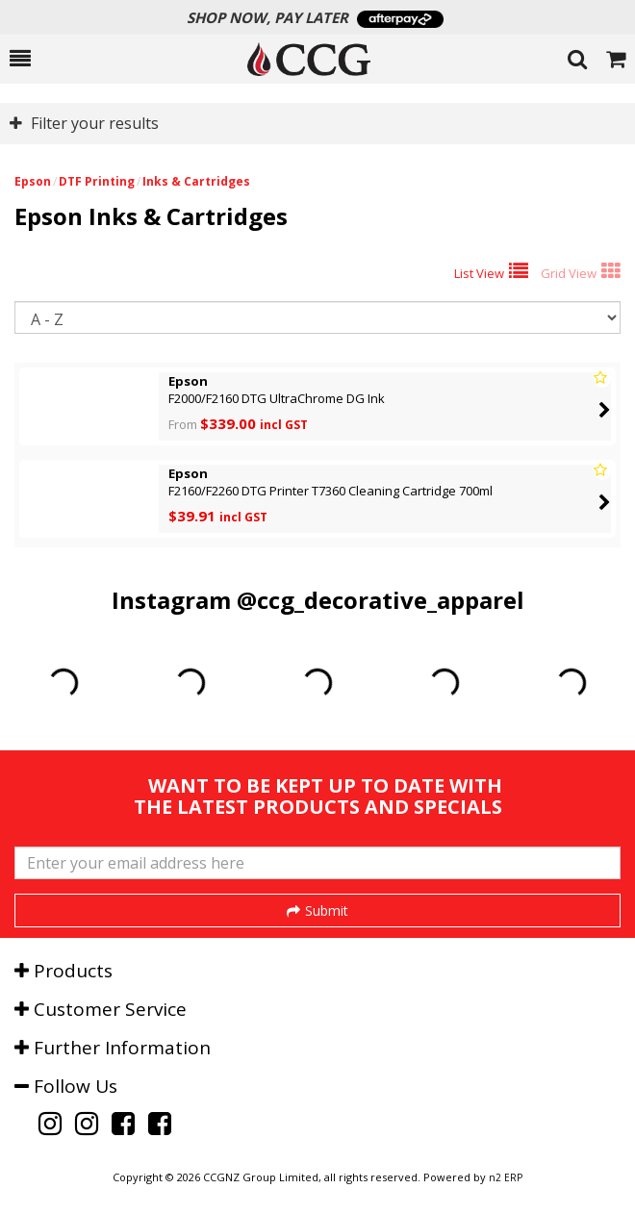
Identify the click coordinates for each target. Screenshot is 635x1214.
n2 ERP (505, 1177)
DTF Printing (97, 181)
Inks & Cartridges (196, 181)
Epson (32, 181)
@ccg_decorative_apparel (380, 600)
